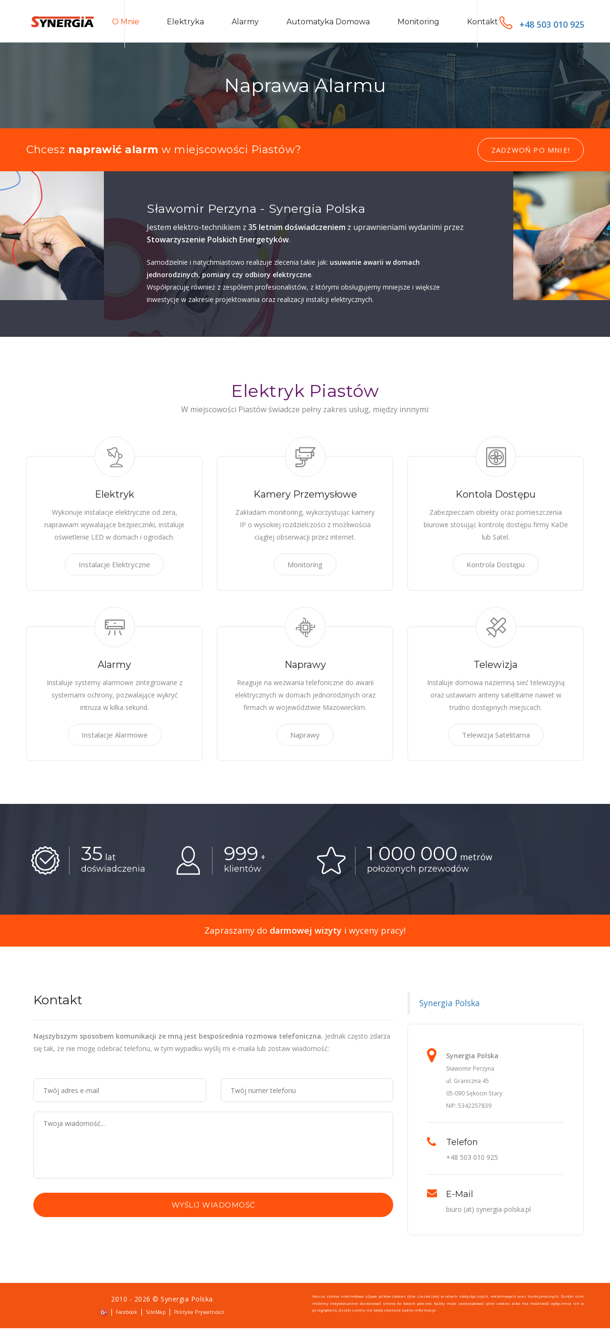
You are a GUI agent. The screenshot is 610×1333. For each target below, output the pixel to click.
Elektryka (185, 24)
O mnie (125, 24)
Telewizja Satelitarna (496, 740)
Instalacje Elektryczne (114, 569)
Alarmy (245, 24)
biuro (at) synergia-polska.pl (488, 1214)
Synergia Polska (449, 1008)
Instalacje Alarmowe (114, 740)
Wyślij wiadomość (213, 1210)
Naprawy (305, 740)
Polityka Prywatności (199, 1317)
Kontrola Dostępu (496, 569)
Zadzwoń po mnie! (530, 155)
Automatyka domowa (328, 24)
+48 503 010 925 (541, 24)
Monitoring (418, 24)
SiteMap (156, 1317)
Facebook (126, 1317)
